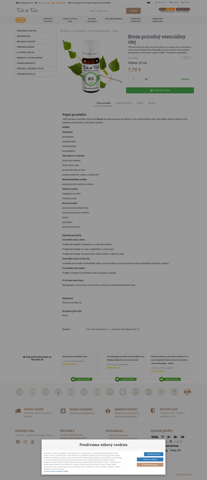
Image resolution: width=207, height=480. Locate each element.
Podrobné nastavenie (150, 465)
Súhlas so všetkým (150, 459)
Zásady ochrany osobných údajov (56, 471)
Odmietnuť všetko (153, 454)
